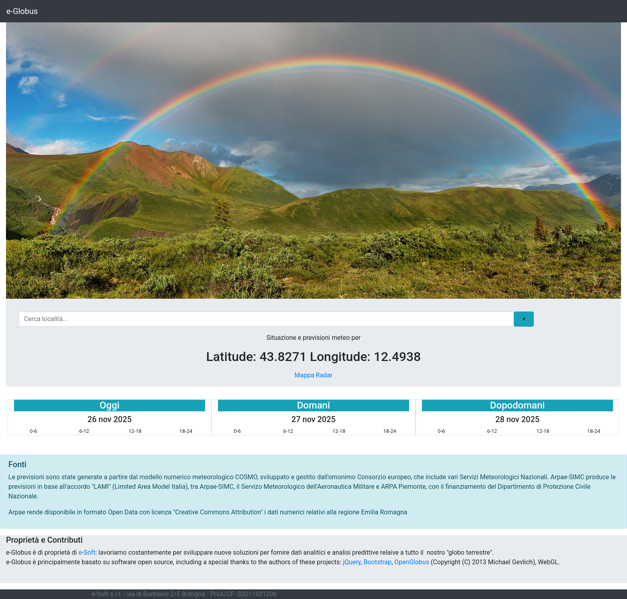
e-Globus (22, 11)
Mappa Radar (313, 375)
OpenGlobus (411, 562)
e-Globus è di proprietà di (42, 552)
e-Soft (86, 552)
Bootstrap (377, 562)
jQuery (352, 562)
